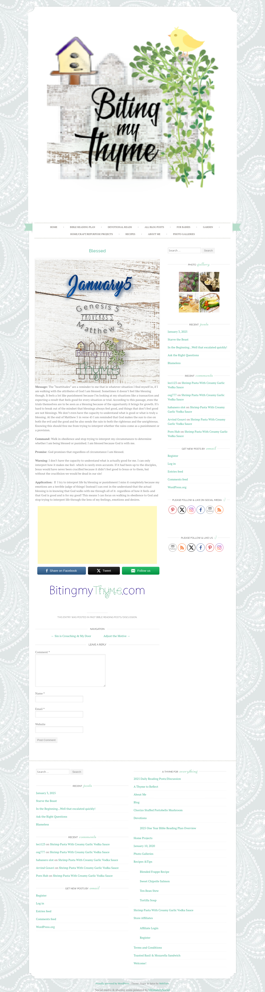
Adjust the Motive (117, 636)
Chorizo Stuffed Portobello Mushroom (158, 810)
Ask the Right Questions (183, 355)
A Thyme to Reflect (146, 786)
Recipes (130, 234)
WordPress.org (177, 487)
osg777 (172, 395)
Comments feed (178, 479)
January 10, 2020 (144, 846)
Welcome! (140, 963)
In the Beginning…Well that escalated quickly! (197, 347)
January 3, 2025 (177, 331)
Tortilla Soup (148, 900)
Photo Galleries (184, 234)
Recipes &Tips (143, 861)
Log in (172, 464)
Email (40, 709)
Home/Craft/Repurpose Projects (91, 234)
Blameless (174, 363)
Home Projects (143, 838)
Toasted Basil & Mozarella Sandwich (157, 955)
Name (40, 693)
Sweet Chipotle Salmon (155, 881)
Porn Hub (174, 431)
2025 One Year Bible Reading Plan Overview (168, 828)
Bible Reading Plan (82, 227)
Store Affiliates (143, 918)
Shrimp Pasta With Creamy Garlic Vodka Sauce (80, 844)
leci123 (172, 383)
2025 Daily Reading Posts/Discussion (157, 779)
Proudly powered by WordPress (112, 983)
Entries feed (175, 471)
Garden (208, 227)
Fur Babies (183, 227)
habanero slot (176, 407)
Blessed (97, 250)
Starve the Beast (178, 339)
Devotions (140, 818)
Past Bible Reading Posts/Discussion (113, 617)
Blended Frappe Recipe (154, 872)
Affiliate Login (149, 928)
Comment (42, 652)
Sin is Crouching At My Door (71, 636)
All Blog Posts (154, 227)
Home (53, 227)
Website (40, 724)
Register (173, 456)
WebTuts (164, 983)
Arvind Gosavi (177, 419)
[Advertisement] (97, 535)
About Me (154, 234)
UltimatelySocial (159, 990)
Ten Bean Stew (149, 891)
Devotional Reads (120, 227)
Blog (137, 802)
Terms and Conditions (148, 947)
